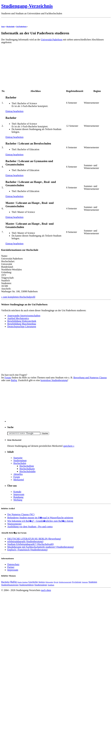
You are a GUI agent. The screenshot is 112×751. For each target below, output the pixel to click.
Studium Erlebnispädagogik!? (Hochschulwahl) (30, 544)
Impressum (18, 494)
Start (3, 26)
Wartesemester (14, 524)
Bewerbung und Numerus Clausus (90, 377)
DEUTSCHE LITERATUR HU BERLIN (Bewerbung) (34, 538)
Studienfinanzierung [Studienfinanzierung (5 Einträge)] (10, 585)
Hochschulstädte (27, 471)
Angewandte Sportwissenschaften (23, 315)
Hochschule (10, 26)
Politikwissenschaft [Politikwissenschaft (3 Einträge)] (65, 582)
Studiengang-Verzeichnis (27, 6)
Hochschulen (19, 463)
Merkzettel (18, 479)
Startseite (18, 457)
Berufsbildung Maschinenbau (21, 323)
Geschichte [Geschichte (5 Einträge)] (33, 582)
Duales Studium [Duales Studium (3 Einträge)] (22, 582)
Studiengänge (20, 460)
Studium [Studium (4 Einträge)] (51, 585)
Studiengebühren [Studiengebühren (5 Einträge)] (26, 585)
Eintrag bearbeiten (14, 111)
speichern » (68, 446)
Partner (10, 567)
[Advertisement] (26, 67)
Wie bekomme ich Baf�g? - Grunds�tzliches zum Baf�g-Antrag (40, 521)
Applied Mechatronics (18, 318)
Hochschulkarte (27, 468)
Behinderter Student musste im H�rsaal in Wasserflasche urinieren (40, 517)
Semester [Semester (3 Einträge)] (85, 582)
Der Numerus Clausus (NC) (20, 514)
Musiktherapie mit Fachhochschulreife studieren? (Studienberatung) (40, 547)
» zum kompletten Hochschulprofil (18, 297)
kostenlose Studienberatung (54, 380)
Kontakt (17, 491)
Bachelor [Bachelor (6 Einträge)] (5, 582)
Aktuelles (18, 474)
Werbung (17, 500)
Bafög (14, 380)
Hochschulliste (26, 466)
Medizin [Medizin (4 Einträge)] (41, 582)
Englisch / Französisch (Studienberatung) (27, 549)
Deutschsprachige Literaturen (21, 326)
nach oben (46, 590)
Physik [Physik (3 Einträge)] (56, 582)
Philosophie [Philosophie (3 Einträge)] (49, 582)
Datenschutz (13, 564)
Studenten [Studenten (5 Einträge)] (93, 582)
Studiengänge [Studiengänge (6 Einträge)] (40, 584)
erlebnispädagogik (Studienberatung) (25, 541)
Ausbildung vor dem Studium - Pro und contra (29, 526)
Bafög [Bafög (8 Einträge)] (13, 581)
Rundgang (18, 497)
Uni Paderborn (21, 26)
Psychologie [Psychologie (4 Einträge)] (76, 582)
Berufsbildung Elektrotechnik (21, 321)
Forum (8, 377)
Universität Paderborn (51, 39)
